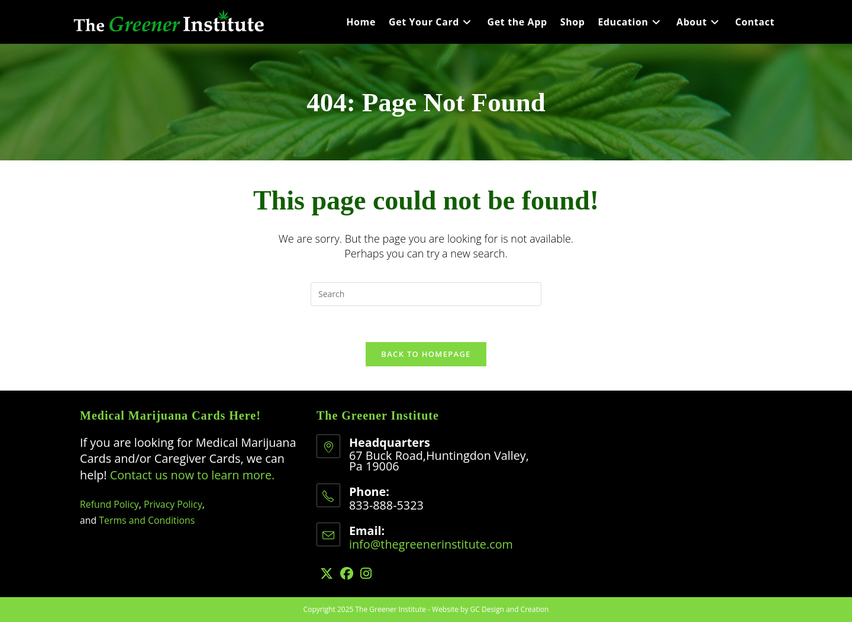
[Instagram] (366, 573)
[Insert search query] (426, 294)
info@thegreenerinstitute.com (431, 544)
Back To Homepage (425, 354)
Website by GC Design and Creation (490, 609)
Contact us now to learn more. (192, 475)
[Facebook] (346, 573)
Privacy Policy (173, 504)
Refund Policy (109, 504)
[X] (326, 573)
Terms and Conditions (147, 520)
